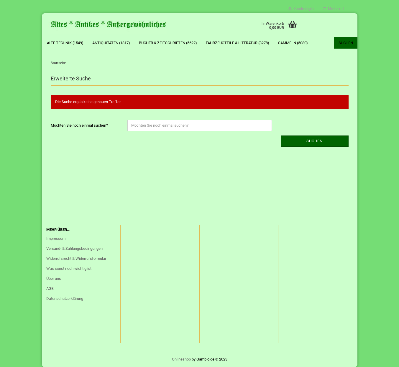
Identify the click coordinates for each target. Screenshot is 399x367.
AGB (50, 288)
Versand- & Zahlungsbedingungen (74, 248)
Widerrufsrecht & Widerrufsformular (76, 258)
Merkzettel (333, 9)
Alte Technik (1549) (65, 43)
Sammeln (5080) (293, 43)
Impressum (55, 238)
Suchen (346, 43)
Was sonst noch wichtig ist (68, 268)
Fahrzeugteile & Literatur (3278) (237, 43)
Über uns (53, 278)
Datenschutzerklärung (64, 298)
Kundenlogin (301, 9)
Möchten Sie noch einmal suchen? (79, 125)
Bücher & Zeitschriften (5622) (168, 43)
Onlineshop (181, 359)
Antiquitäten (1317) (111, 43)
